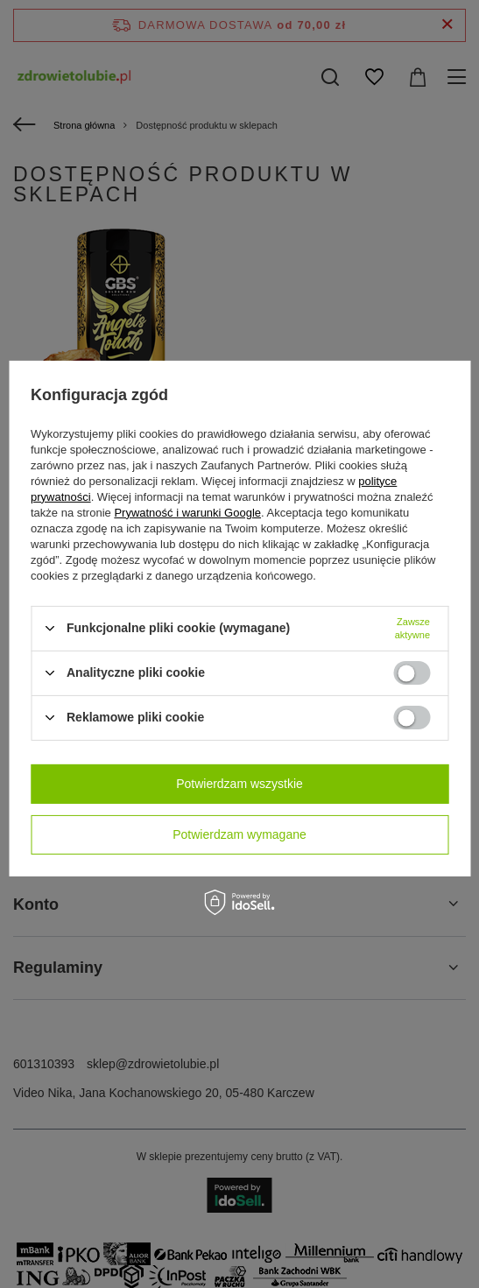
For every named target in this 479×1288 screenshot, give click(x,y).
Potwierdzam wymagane (239, 834)
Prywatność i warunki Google (187, 511)
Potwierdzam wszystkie (239, 784)
